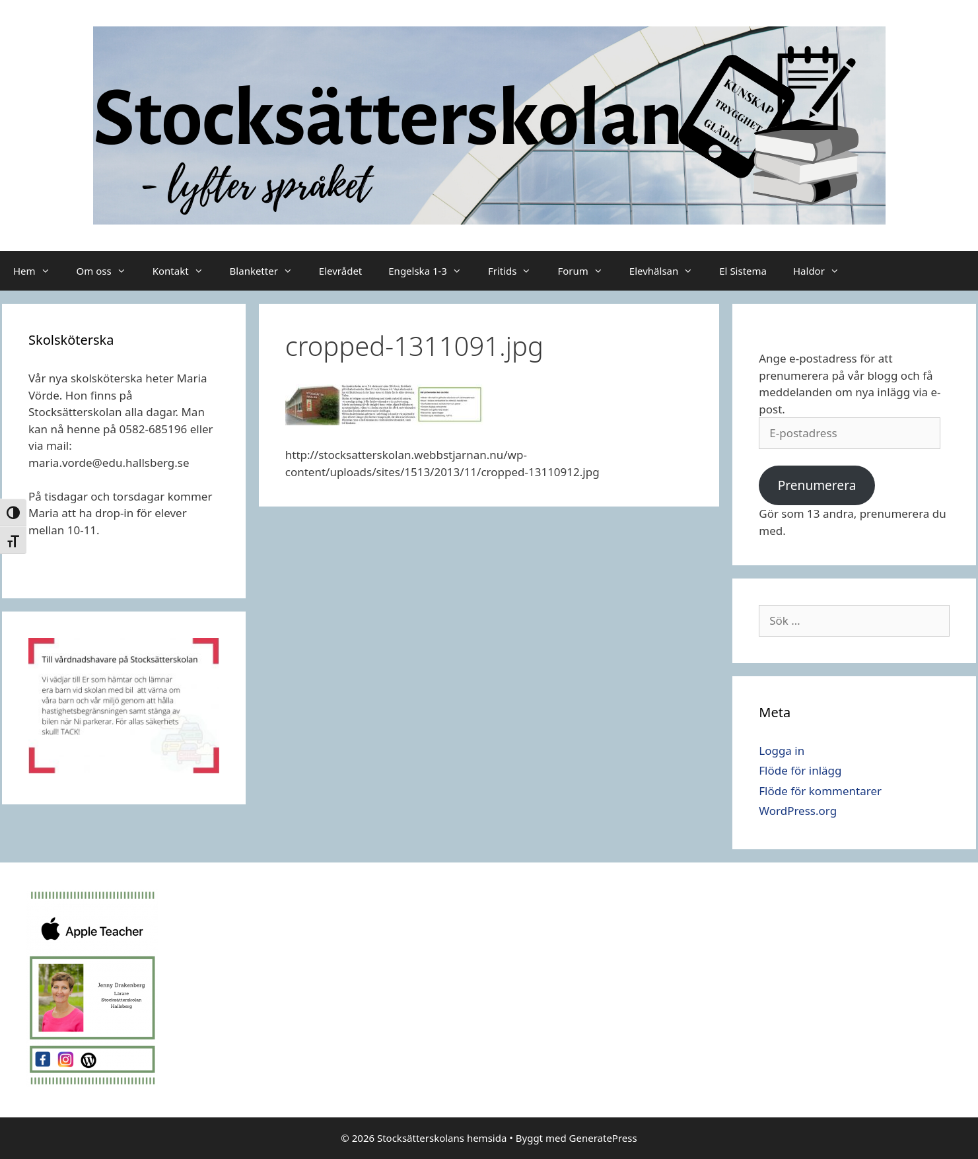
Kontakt (185, 271)
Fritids (516, 271)
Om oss (108, 271)
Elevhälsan (667, 271)
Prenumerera (817, 485)
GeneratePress (603, 1137)
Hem (38, 271)
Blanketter (268, 271)
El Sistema (743, 270)
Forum (586, 271)
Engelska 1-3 (431, 271)
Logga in (781, 750)
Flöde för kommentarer (820, 790)
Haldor (823, 271)
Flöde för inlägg (800, 770)
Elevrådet (340, 270)
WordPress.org (798, 810)
